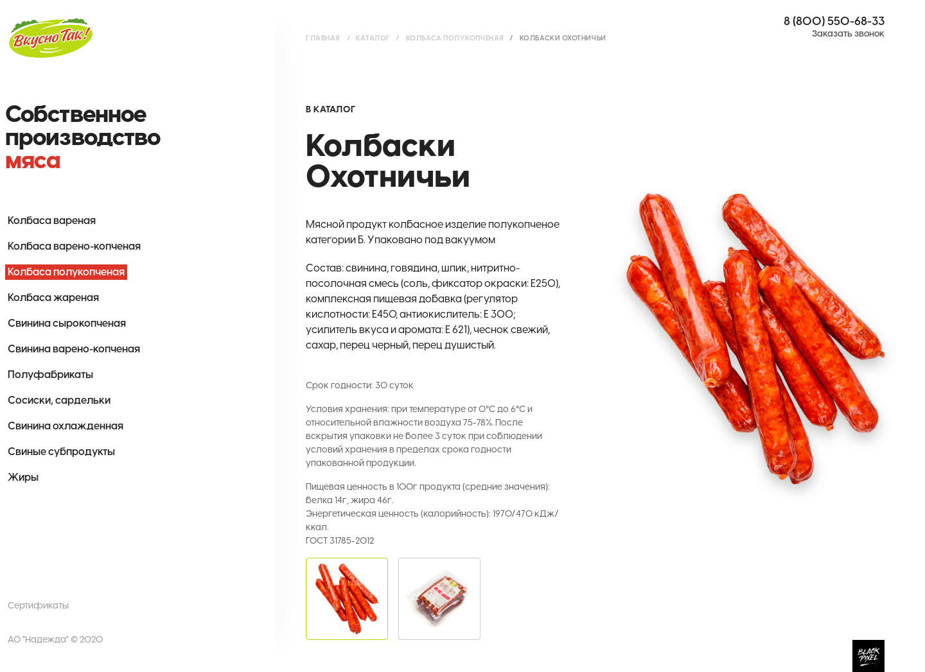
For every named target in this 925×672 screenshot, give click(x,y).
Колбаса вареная (52, 220)
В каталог (330, 109)
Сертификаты (38, 605)
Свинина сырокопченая (67, 323)
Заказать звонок (848, 33)
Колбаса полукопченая (66, 272)
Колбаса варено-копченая (74, 246)
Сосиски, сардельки (59, 400)
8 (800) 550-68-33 (834, 21)
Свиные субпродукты (61, 451)
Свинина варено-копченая (74, 349)
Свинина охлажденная (65, 426)
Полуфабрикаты (50, 374)
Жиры (23, 477)
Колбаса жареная (53, 297)
